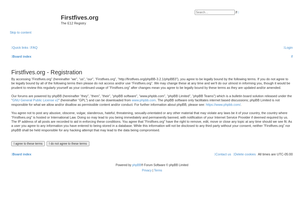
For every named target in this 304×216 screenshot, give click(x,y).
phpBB (136, 165)
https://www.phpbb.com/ (223, 104)
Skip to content (20, 32)
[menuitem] (33, 47)
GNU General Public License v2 (35, 100)
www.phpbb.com (144, 100)
